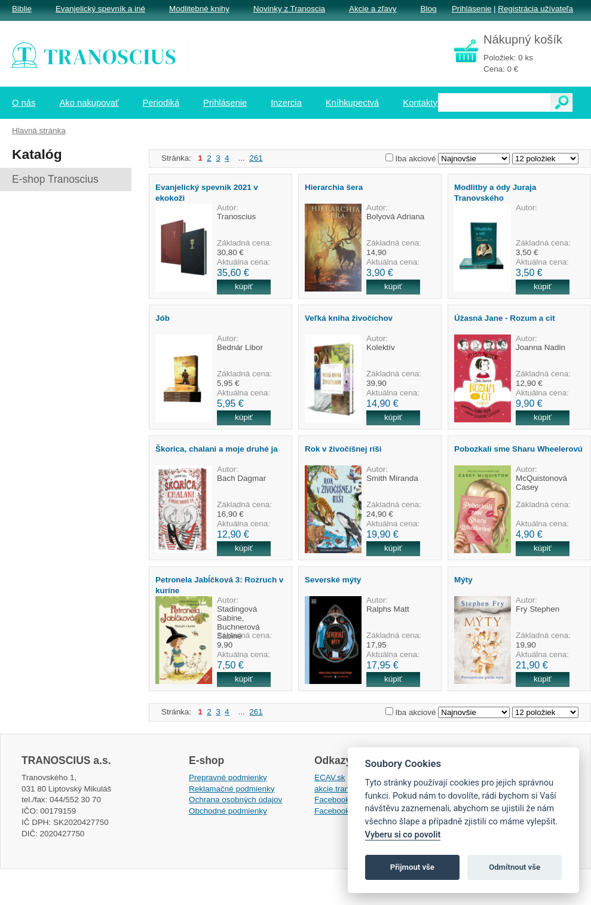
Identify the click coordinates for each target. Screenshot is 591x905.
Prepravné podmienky (228, 777)
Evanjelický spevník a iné (100, 8)
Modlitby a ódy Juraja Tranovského (495, 192)
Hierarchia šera (334, 187)
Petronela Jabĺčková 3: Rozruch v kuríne (219, 584)
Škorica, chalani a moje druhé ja (216, 448)
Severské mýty (333, 579)
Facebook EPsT (343, 810)
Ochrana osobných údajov (235, 799)
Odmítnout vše (514, 867)
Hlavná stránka (39, 130)
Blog (428, 8)
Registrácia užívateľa (535, 8)
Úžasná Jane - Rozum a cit (504, 318)
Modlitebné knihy (199, 8)
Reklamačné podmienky (231, 788)
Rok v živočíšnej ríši (343, 448)
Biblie (22, 8)
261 (255, 158)
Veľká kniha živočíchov (349, 318)
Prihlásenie (471, 8)
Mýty (463, 579)
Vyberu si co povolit (403, 835)
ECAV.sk (329, 777)
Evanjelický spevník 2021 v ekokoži (206, 192)
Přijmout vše (412, 867)
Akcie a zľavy (372, 8)
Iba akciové (416, 158)
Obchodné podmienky (228, 810)
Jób (162, 318)
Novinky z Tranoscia (289, 8)
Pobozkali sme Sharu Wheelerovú (518, 448)
